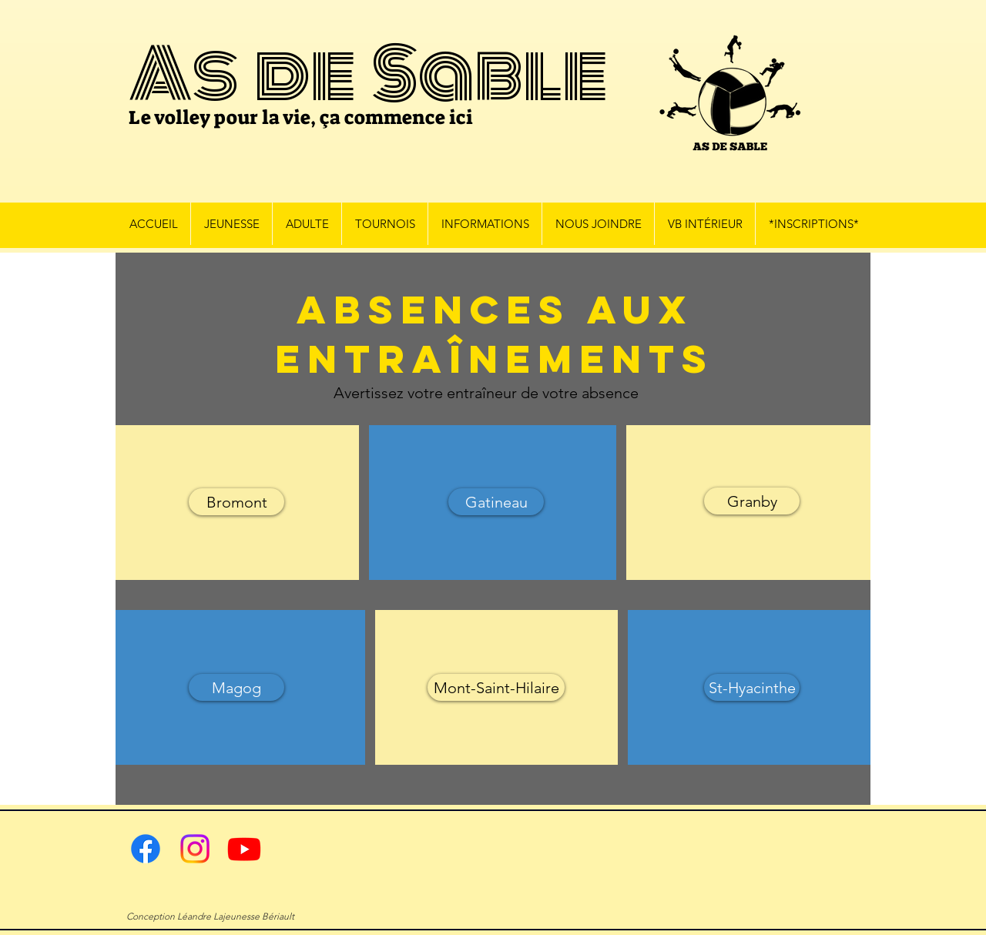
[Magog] (236, 687)
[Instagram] (195, 848)
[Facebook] (145, 848)
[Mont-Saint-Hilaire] (496, 687)
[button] (231, 224)
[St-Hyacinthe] (752, 687)
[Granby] (752, 501)
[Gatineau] (496, 501)
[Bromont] (236, 501)
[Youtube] (244, 848)
